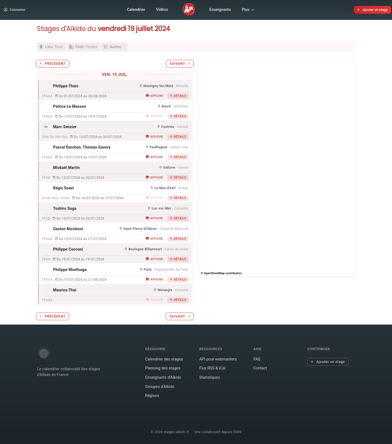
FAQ (257, 359)
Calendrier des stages (164, 359)
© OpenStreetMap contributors (221, 273)
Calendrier (136, 9)
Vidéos (162, 9)
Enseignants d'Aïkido (163, 377)
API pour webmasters (218, 359)
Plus (248, 9)
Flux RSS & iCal (212, 368)
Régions (152, 395)
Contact (260, 368)
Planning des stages (162, 368)
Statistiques (209, 377)
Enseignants (220, 9)
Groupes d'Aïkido (159, 386)
